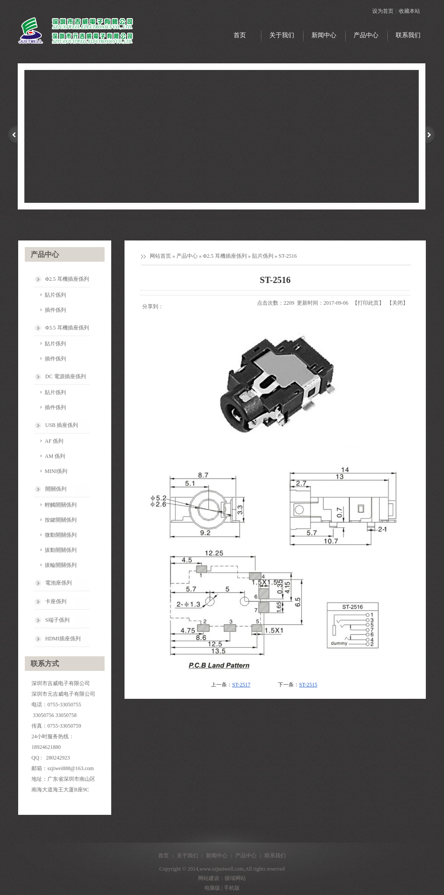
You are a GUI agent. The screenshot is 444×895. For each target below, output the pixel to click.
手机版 (232, 888)
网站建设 (208, 878)
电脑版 (212, 888)
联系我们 (275, 855)
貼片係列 (262, 256)
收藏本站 (409, 11)
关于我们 (187, 855)
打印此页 (368, 303)
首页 (163, 855)
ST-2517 (241, 685)
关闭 (397, 303)
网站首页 (160, 256)
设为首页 (382, 11)
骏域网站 (235, 878)
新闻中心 (216, 855)
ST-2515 (308, 685)
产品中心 (187, 256)
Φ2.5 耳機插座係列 (225, 256)
